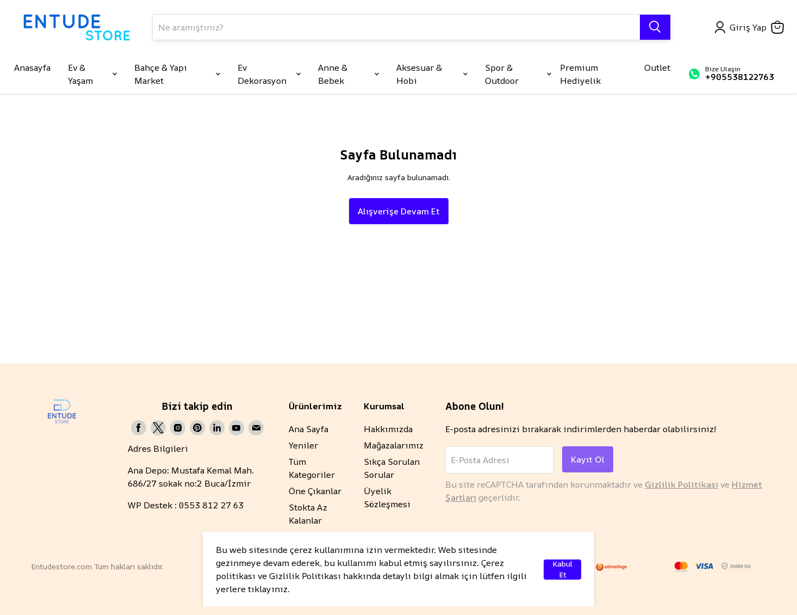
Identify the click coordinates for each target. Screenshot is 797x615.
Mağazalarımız (394, 445)
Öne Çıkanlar (315, 491)
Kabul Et (562, 569)
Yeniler (303, 445)
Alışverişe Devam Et (399, 211)
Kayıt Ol (588, 459)
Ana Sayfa (308, 429)
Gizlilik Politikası (681, 484)
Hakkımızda (388, 429)
